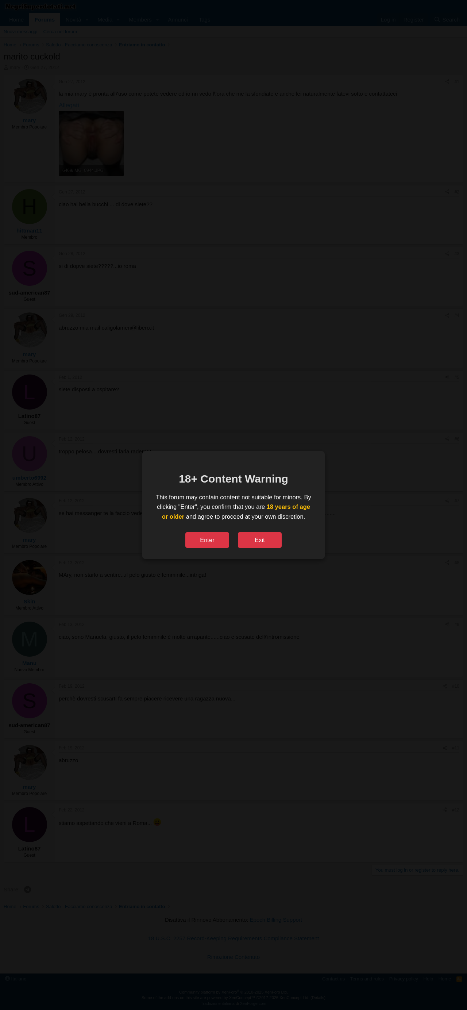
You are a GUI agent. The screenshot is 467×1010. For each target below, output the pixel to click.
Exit (260, 540)
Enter (207, 540)
